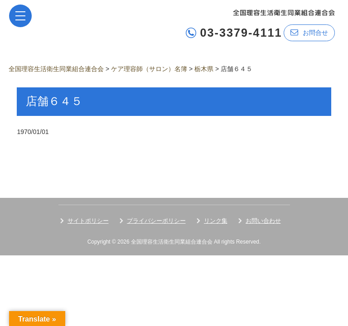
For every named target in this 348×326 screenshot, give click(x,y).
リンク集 (215, 220)
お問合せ (309, 32)
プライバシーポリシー (156, 220)
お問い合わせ (263, 220)
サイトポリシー (88, 220)
